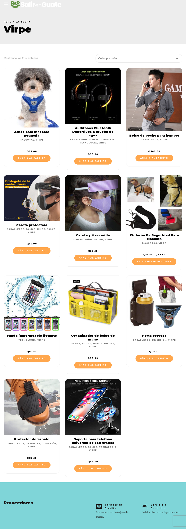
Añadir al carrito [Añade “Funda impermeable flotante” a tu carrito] (32, 358)
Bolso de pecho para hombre (154, 135)
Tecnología (88, 142)
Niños (41, 229)
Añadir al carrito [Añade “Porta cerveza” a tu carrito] (154, 358)
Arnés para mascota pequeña (31, 133)
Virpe (40, 140)
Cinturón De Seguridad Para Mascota (154, 237)
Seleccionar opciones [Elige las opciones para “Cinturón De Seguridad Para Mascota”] (154, 261)
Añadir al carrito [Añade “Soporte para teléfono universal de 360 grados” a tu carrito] (93, 468)
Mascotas (27, 140)
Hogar (86, 343)
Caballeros (79, 139)
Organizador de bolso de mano (93, 337)
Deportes (107, 139)
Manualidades (103, 343)
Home (7, 22)
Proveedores (18, 502)
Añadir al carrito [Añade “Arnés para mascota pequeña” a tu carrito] (32, 158)
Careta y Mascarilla (93, 235)
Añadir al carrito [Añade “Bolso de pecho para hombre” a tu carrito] (154, 158)
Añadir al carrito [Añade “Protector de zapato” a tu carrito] (32, 465)
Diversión (159, 340)
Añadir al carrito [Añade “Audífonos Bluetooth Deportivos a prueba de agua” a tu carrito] (93, 161)
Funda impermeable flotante (32, 335)
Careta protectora (31, 225)
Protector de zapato (31, 439)
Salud (51, 229)
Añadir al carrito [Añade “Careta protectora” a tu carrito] (32, 251)
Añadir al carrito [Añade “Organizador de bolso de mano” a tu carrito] (93, 365)
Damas (94, 139)
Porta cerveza (154, 335)
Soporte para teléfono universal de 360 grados (93, 441)
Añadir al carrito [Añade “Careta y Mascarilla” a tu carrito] (93, 258)
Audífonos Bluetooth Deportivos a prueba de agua (93, 131)
